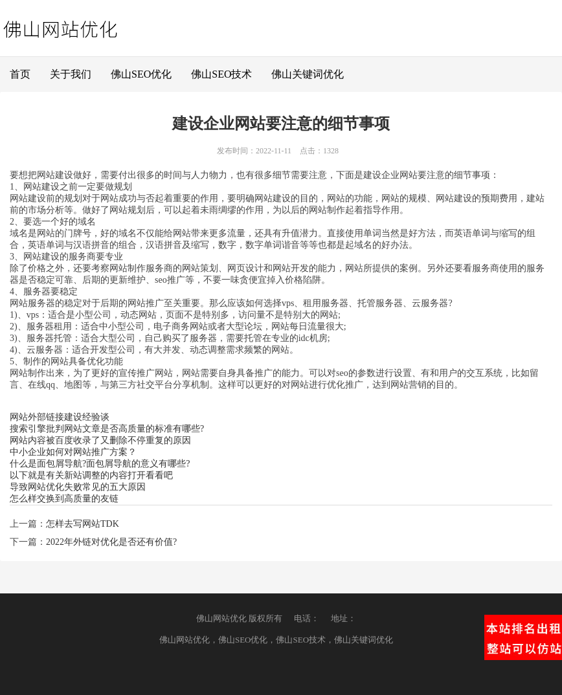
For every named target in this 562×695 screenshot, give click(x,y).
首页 (20, 74)
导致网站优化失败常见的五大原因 (78, 487)
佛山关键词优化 (307, 74)
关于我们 (70, 74)
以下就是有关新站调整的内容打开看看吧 (91, 475)
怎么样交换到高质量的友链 (64, 498)
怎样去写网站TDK (82, 524)
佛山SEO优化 (141, 74)
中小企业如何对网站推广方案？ (73, 452)
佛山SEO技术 (221, 74)
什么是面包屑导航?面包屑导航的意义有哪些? (100, 464)
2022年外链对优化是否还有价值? (111, 542)
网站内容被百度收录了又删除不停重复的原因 (100, 440)
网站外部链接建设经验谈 (59, 417)
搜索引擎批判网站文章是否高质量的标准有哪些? (107, 429)
